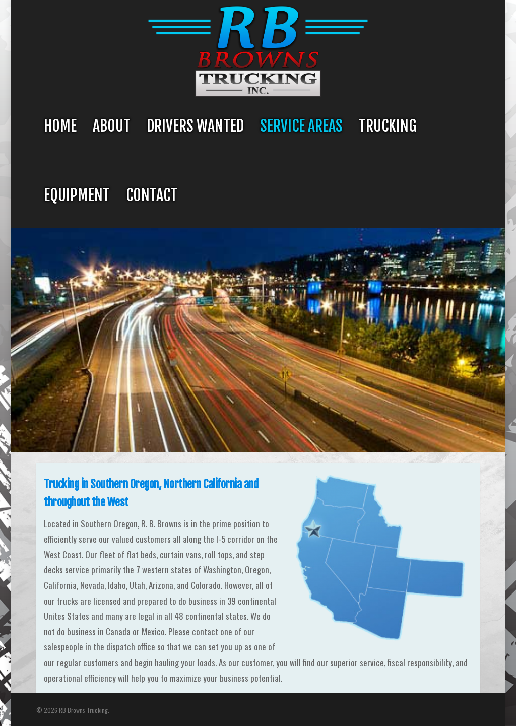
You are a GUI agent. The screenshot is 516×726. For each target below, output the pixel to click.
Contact (151, 195)
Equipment (77, 195)
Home (60, 126)
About (112, 126)
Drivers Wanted (195, 126)
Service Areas (301, 126)
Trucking (387, 126)
